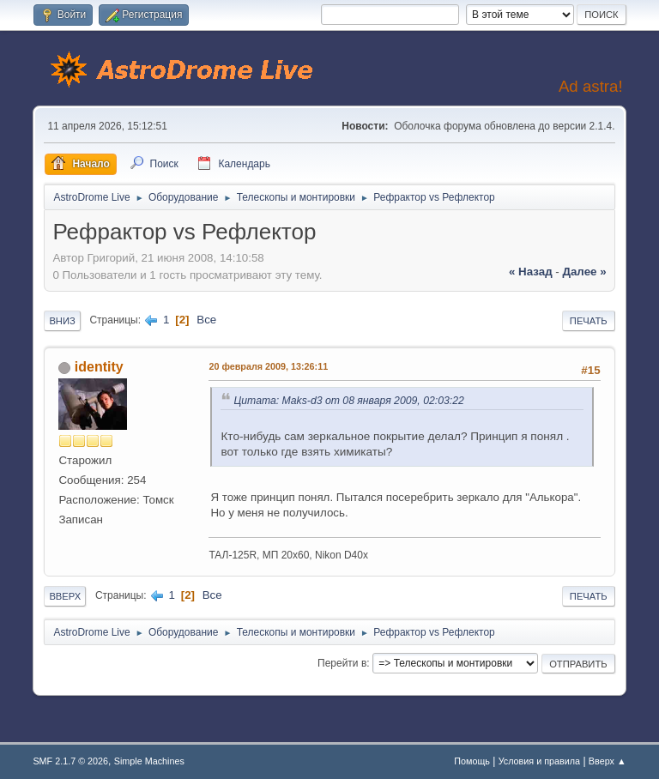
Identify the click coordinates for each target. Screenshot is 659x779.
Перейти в (341, 663)
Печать (589, 321)
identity (99, 366)
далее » (584, 271)
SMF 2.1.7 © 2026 (70, 761)
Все (206, 319)
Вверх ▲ (607, 761)
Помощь (472, 761)
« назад (531, 271)
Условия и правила (539, 761)
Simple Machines (149, 761)
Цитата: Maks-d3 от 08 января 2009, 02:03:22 (348, 401)
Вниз (62, 321)
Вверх (65, 596)
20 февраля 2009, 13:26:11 (268, 366)
